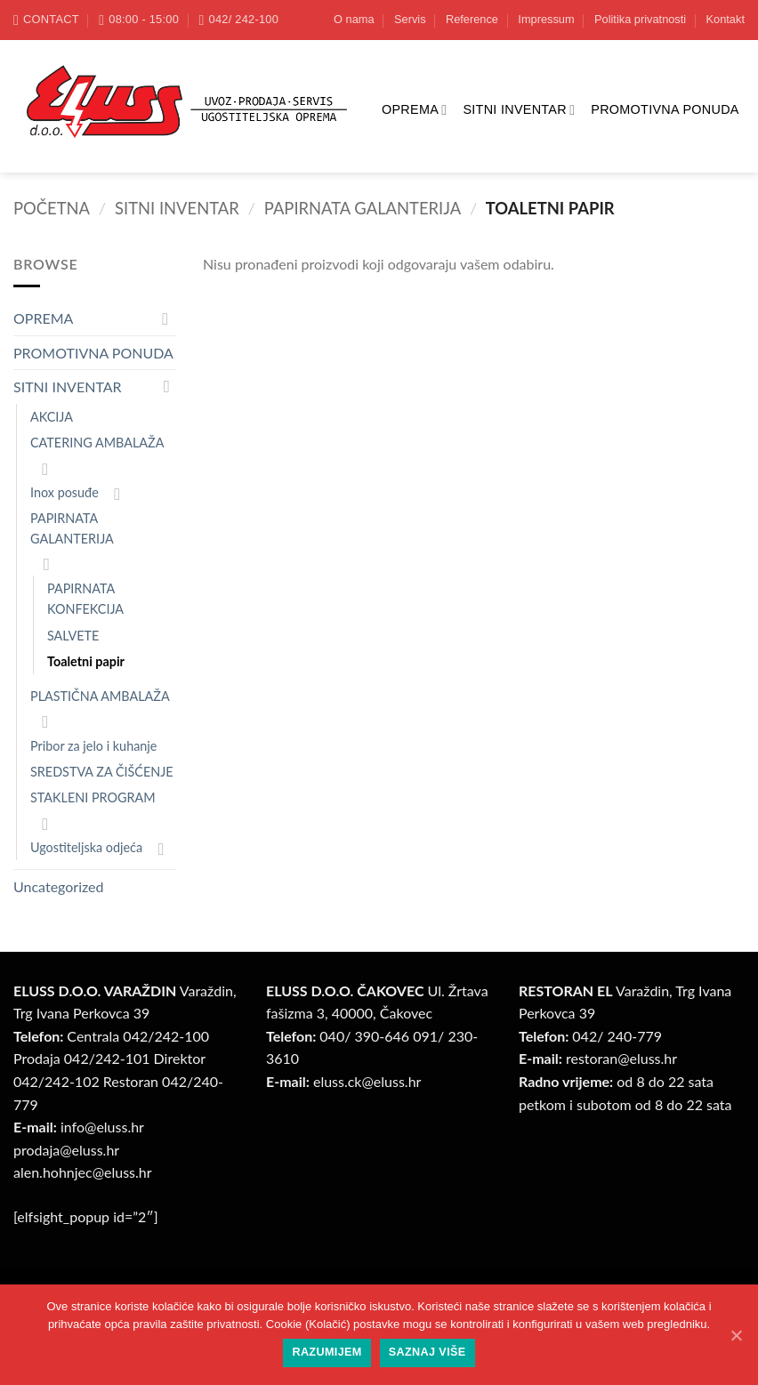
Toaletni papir (86, 661)
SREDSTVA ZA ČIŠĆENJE (101, 771)
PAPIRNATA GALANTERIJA (363, 208)
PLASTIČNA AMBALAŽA (100, 696)
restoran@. (621, 1058)
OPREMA (414, 109)
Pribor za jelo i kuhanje (93, 745)
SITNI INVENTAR (519, 109)
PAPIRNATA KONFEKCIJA (85, 598)
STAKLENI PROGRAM (93, 797)
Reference (472, 19)
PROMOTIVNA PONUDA (664, 109)
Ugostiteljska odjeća (86, 847)
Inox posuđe (64, 492)
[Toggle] (165, 318)
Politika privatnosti (640, 19)
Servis (410, 19)
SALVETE (73, 635)
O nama (354, 19)
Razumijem (326, 1352)
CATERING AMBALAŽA (97, 442)
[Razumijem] (736, 1335)
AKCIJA (51, 416)
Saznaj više (427, 1352)
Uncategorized (58, 886)
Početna (51, 208)
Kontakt (725, 19)
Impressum (546, 19)
